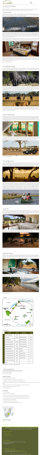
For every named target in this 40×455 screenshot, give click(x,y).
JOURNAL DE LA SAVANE (19, 450)
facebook (21, 451)
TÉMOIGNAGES (4, 425)
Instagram (26, 451)
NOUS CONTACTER (5, 424)
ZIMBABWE (4, 421)
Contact (6, 435)
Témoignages (6, 440)
